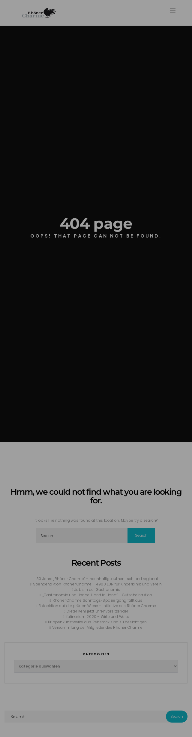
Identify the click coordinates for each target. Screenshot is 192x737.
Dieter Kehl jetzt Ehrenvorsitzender (97, 611)
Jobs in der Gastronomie (97, 589)
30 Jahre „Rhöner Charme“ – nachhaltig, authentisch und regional (97, 578)
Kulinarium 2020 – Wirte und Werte (97, 616)
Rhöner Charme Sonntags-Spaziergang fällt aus (97, 600)
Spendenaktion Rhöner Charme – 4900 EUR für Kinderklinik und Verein (97, 584)
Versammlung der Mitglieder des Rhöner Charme (97, 627)
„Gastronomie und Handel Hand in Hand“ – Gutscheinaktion (97, 594)
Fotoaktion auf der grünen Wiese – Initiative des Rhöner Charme (97, 605)
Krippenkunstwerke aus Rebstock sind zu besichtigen (97, 622)
